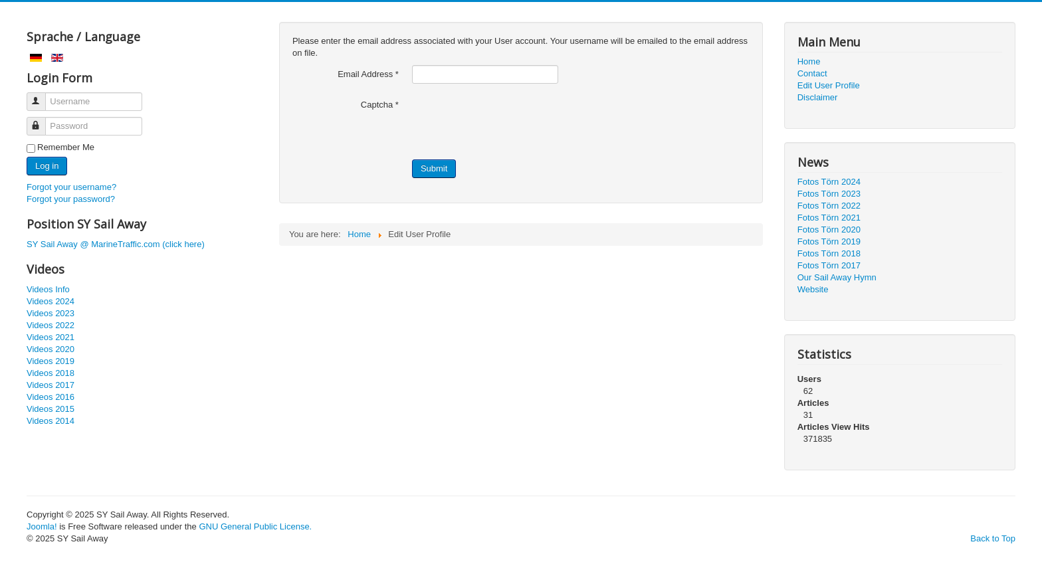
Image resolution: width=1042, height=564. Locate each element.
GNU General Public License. (255, 526)
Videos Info (48, 289)
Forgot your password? (71, 199)
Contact (812, 73)
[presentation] (513, 121)
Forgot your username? (71, 187)
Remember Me (65, 147)
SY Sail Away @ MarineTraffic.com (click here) (116, 244)
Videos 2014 (50, 421)
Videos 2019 (50, 361)
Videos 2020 (50, 349)
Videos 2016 (50, 397)
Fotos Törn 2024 (829, 182)
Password (42, 120)
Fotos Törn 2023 (829, 194)
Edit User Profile (828, 85)
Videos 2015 (50, 409)
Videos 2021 (50, 337)
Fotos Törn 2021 (829, 218)
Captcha (380, 105)
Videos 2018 (50, 373)
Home (809, 61)
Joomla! (42, 526)
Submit (434, 168)
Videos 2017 (50, 385)
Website (813, 289)
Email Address (368, 74)
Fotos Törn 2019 (829, 241)
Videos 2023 (50, 313)
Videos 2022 (50, 325)
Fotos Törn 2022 (829, 206)
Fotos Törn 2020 (829, 230)
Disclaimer (817, 97)
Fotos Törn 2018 (829, 253)
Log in (46, 166)
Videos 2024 (50, 301)
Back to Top (992, 538)
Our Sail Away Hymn (837, 277)
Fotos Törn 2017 (829, 265)
